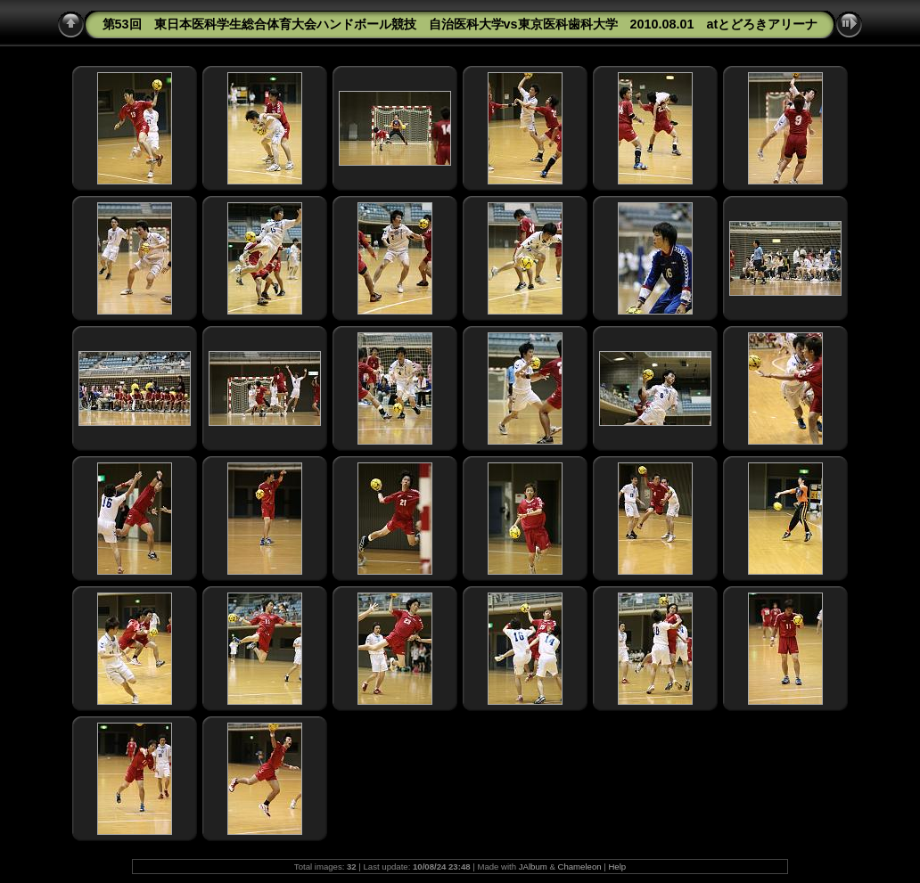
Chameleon (580, 866)
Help (617, 866)
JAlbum (533, 866)
